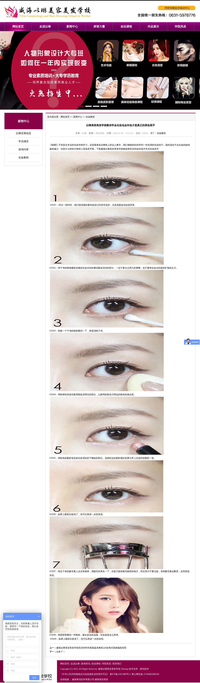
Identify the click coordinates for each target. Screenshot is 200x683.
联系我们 (117, 664)
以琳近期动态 (23, 133)
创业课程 (96, 664)
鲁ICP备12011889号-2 (120, 674)
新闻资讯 (85, 664)
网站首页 (65, 117)
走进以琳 (75, 664)
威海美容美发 (101, 679)
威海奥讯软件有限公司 (83, 679)
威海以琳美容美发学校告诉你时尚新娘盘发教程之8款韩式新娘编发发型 (91, 648)
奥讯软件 (144, 669)
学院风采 (106, 664)
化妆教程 (23, 157)
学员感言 (23, 141)
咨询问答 (23, 149)
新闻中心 (77, 117)
